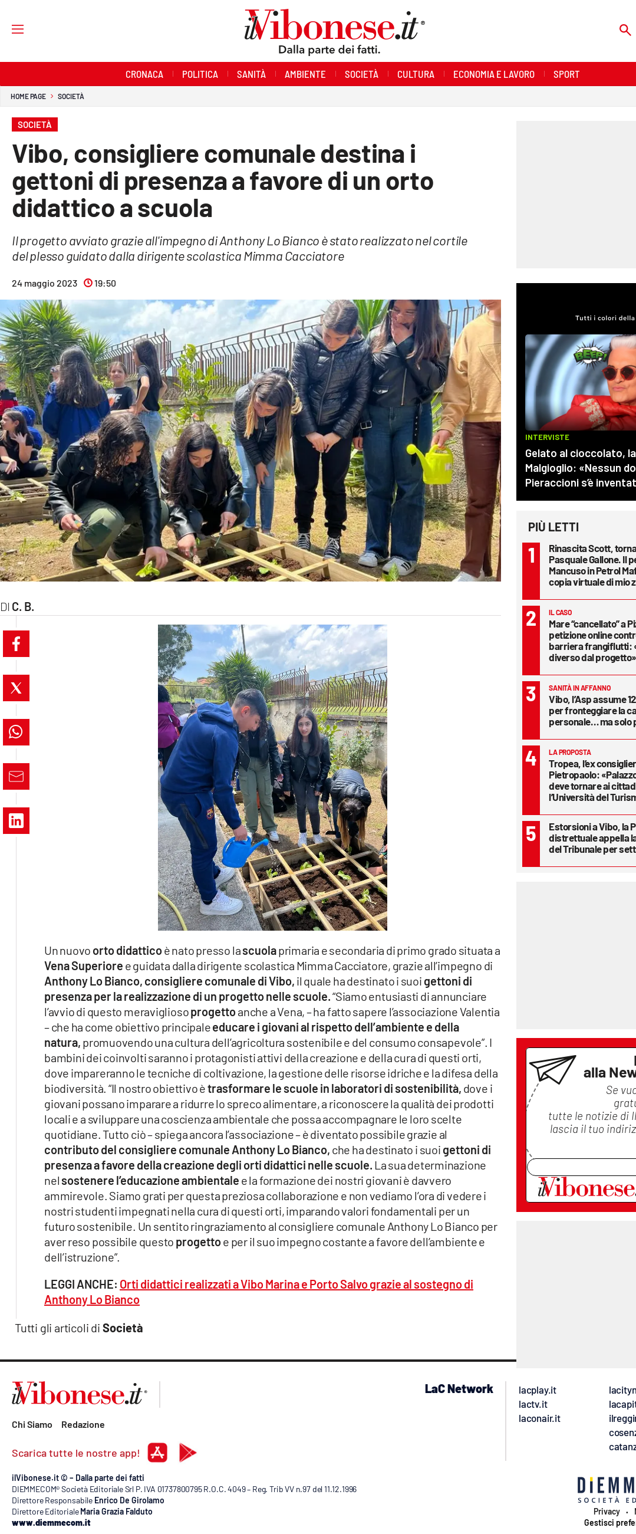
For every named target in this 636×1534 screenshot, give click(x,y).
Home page (28, 96)
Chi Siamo (32, 1424)
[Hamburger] (7, 28)
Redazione (83, 1424)
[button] (16, 644)
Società (71, 96)
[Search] (625, 31)
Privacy (607, 1511)
